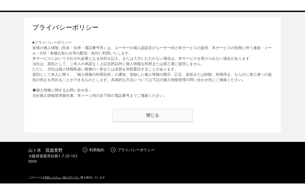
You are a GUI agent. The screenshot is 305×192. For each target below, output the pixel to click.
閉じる (152, 115)
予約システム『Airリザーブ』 (63, 177)
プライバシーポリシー (133, 149)
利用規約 (93, 149)
